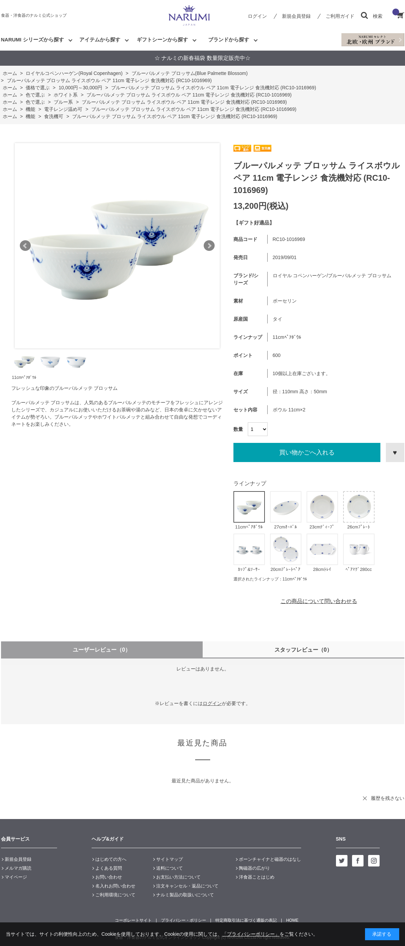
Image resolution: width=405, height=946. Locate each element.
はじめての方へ (110, 859)
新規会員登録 (296, 16)
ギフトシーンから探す (162, 39)
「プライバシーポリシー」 (251, 934)
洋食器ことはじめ (256, 877)
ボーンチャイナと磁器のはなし (270, 859)
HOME (292, 920)
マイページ (16, 877)
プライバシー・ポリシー (183, 920)
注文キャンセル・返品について (187, 886)
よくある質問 (108, 868)
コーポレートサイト (133, 920)
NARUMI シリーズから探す (32, 39)
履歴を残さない (387, 798)
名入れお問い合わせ (115, 886)
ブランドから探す (228, 39)
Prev (25, 245)
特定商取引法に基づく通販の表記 (246, 920)
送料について (169, 868)
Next (209, 245)
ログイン (257, 16)
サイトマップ (169, 859)
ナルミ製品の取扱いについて (185, 894)
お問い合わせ (108, 877)
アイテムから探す (99, 39)
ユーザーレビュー (102, 650)
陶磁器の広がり (254, 868)
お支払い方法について (178, 877)
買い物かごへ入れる (307, 452)
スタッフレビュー (303, 650)
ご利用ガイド (340, 16)
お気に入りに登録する (395, 452)
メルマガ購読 (18, 868)
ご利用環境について (115, 894)
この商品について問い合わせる (319, 601)
